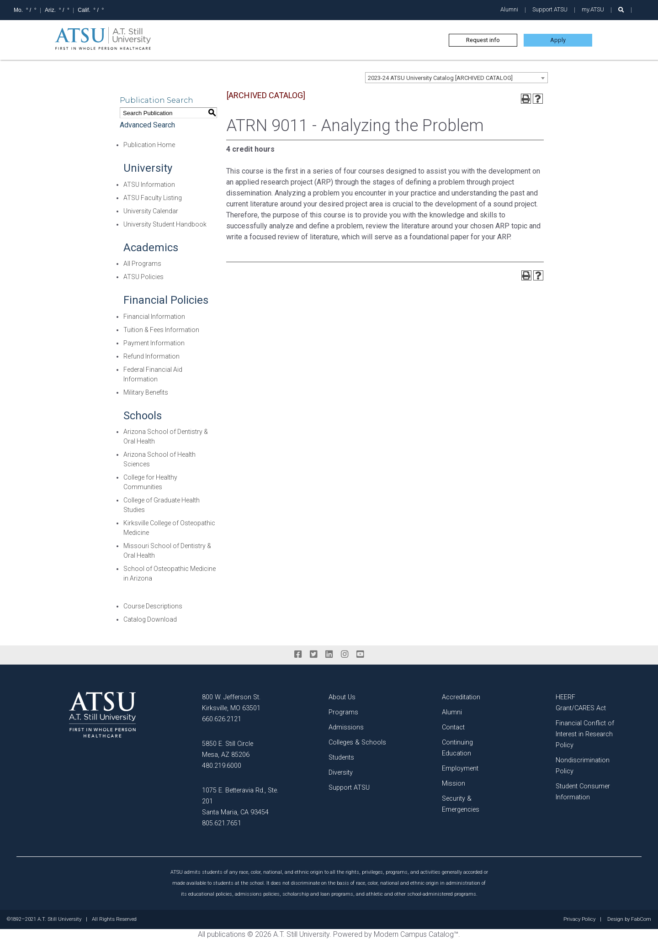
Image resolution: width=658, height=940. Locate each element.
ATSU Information (149, 184)
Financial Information (154, 316)
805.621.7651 (221, 823)
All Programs (142, 263)
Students (341, 757)
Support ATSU (550, 9)
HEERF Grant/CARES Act (581, 702)
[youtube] (360, 654)
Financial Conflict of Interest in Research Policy (585, 734)
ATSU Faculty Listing (152, 197)
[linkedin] (329, 654)
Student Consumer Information (583, 791)
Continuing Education (457, 748)
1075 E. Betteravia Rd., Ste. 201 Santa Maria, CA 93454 (240, 801)
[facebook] (298, 654)
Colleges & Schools (357, 742)
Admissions (346, 727)
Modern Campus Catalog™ (416, 934)
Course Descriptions (152, 606)
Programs (343, 712)
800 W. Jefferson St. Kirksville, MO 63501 (231, 702)
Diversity (341, 772)
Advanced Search (147, 125)
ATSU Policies (143, 276)
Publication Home (149, 144)
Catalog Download (150, 619)
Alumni (509, 9)
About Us (342, 697)
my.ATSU (593, 9)
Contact (453, 727)
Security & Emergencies (460, 804)
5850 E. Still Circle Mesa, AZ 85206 (227, 749)
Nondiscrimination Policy (583, 765)
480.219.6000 (221, 766)
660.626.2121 (221, 719)
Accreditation (461, 697)
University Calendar (150, 211)
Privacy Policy (579, 919)
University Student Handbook (165, 224)
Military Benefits (145, 392)
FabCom (641, 919)
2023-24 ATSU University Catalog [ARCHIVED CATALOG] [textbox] (440, 77)
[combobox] (456, 77)
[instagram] (344, 654)
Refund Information (151, 356)
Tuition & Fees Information (161, 329)
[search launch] (621, 9)
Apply (558, 40)
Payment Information (154, 343)
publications (226, 934)
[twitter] (313, 654)
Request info (483, 40)
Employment (460, 768)
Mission (453, 783)
